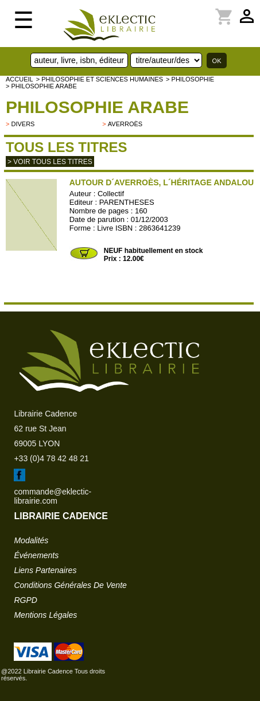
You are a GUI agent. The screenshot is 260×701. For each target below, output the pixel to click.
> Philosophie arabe (41, 86)
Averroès (125, 123)
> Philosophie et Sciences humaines (99, 79)
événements (36, 555)
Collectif (111, 193)
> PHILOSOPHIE (190, 79)
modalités (31, 540)
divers (22, 123)
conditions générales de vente (70, 585)
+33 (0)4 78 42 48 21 (51, 458)
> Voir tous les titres (49, 162)
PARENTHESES (126, 202)
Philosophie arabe (97, 107)
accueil (19, 79)
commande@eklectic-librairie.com (52, 496)
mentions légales (45, 615)
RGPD (25, 600)
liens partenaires (45, 570)
